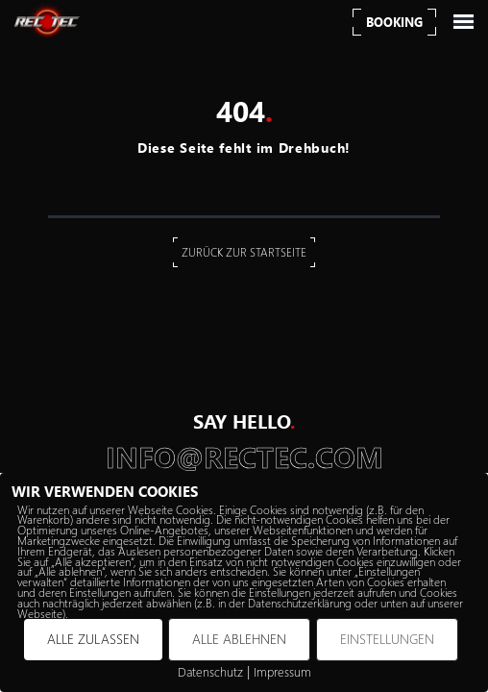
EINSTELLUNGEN (387, 639)
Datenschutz (210, 671)
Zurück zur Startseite (244, 252)
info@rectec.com (244, 457)
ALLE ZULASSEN (93, 639)
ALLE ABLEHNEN (239, 639)
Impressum (282, 671)
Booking (394, 21)
